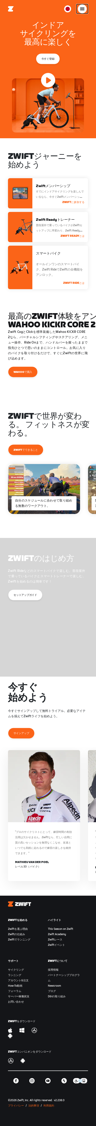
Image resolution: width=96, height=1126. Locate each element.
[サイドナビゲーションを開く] (82, 9)
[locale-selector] (67, 8)
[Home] (11, 9)
